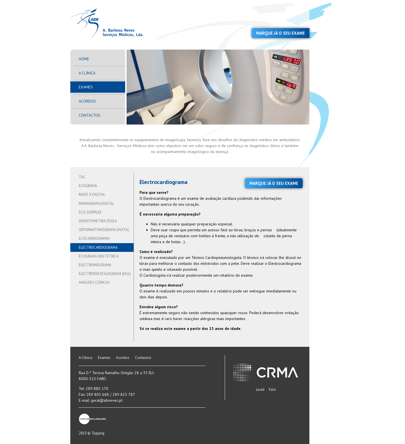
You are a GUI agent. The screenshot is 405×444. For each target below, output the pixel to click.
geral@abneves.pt (106, 400)
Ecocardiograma (94, 238)
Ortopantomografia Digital (104, 229)
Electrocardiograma (98, 247)
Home (84, 58)
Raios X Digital (92, 194)
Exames (86, 87)
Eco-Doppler (90, 212)
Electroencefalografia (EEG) (105, 273)
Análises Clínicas (94, 282)
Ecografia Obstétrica (99, 256)
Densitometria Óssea (98, 221)
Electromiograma (95, 265)
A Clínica (87, 73)
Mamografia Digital (96, 203)
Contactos (89, 115)
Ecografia (88, 185)
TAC (82, 177)
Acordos (87, 101)
